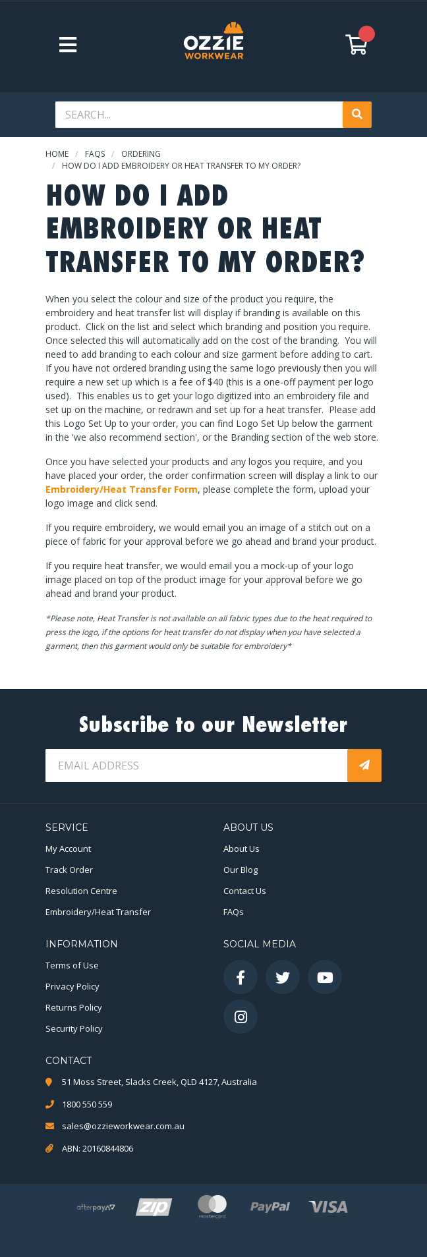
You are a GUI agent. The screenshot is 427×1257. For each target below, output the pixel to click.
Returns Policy (73, 1007)
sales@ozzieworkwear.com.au (123, 1126)
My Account (68, 848)
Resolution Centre (81, 891)
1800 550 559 (87, 1104)
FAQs (233, 912)
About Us (241, 848)
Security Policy (74, 1028)
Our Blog (240, 870)
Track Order (69, 870)
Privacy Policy (72, 986)
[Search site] (357, 114)
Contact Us (244, 891)
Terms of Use (72, 965)
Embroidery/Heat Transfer (98, 912)
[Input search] (200, 114)
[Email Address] (197, 765)
